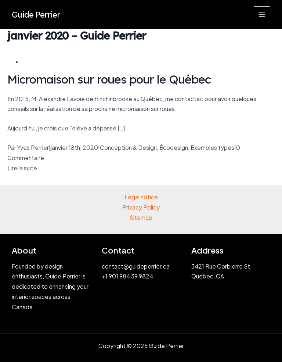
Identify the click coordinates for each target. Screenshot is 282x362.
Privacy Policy (141, 207)
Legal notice (141, 196)
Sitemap (141, 217)
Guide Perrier (36, 14)
